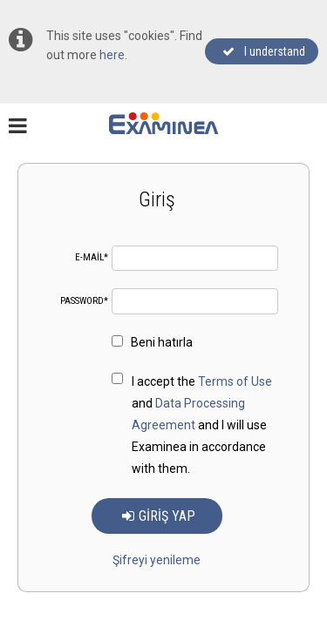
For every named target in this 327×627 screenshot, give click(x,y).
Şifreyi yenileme (156, 560)
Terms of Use (235, 381)
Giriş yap (158, 516)
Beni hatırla (152, 342)
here (112, 55)
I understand (263, 51)
